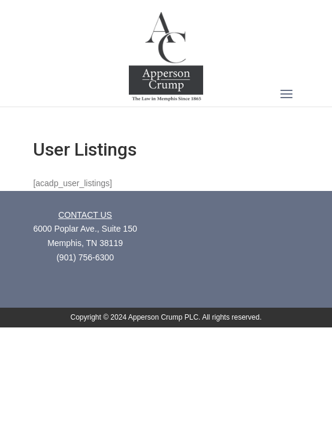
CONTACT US (85, 215)
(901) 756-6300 (85, 257)
